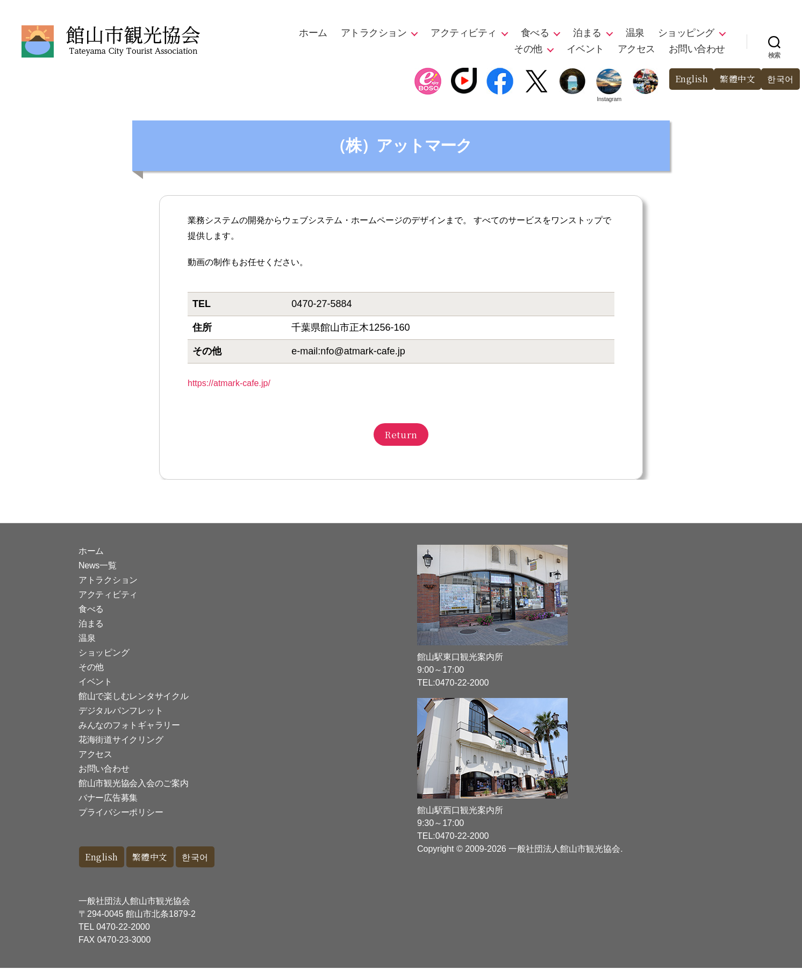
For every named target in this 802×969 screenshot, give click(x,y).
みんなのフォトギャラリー (129, 725)
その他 (528, 49)
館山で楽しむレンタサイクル (133, 696)
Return (400, 434)
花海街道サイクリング (120, 739)
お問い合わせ (697, 49)
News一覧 (97, 565)
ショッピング (686, 32)
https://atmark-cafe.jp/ (229, 383)
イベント (585, 49)
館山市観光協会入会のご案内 (133, 783)
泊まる (587, 32)
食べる (535, 32)
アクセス (636, 49)
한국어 (779, 79)
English (686, 79)
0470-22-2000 (123, 927)
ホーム (313, 32)
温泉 (635, 32)
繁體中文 (735, 79)
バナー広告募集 (108, 797)
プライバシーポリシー (120, 812)
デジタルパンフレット (120, 710)
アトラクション (374, 32)
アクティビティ (464, 32)
